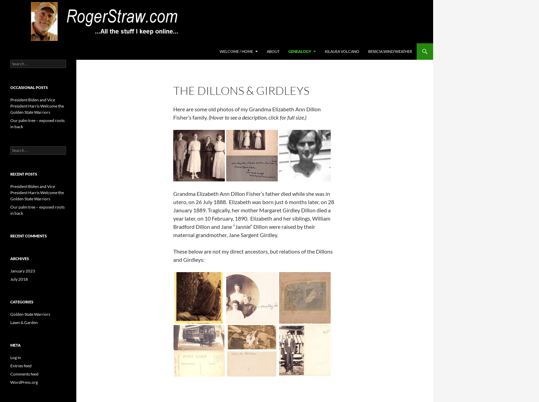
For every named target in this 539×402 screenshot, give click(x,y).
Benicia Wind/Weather (390, 51)
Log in (15, 357)
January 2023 (22, 270)
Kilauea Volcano (342, 51)
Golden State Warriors (30, 314)
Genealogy (299, 51)
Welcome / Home (236, 51)
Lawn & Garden (24, 322)
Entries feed (21, 365)
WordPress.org (24, 382)
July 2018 (19, 279)
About (273, 51)
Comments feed (24, 374)
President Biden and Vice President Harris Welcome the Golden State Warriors (37, 106)
